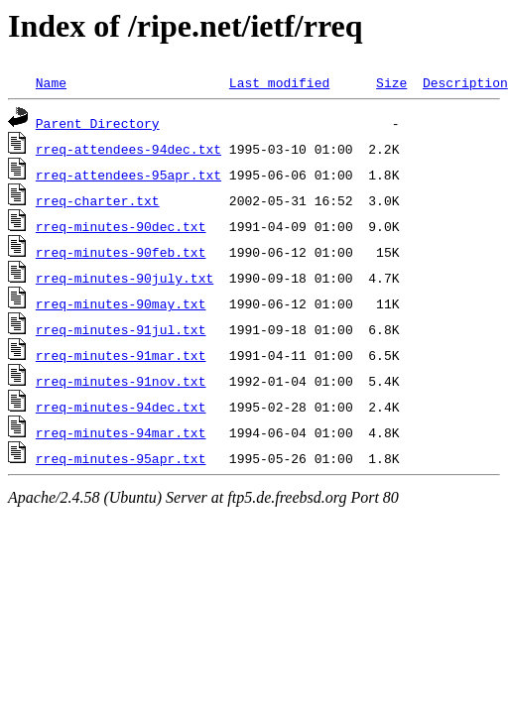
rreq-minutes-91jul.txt (121, 329)
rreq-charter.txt (98, 200)
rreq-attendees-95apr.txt (128, 174)
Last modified (279, 82)
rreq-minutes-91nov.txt (121, 381)
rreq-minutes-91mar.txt (121, 355)
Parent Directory (98, 123)
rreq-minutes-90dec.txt (121, 226)
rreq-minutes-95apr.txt (121, 458)
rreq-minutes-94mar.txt (121, 432)
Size (391, 82)
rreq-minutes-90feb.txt (121, 252)
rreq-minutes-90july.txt (124, 278)
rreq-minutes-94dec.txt (121, 407)
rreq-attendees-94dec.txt (128, 149)
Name (51, 82)
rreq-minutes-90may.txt (121, 303)
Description (465, 82)
